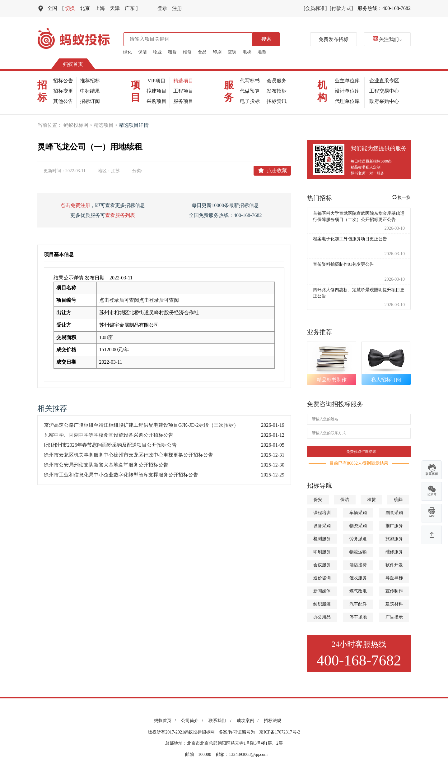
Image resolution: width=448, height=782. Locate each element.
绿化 (127, 52)
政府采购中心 (384, 101)
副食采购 (394, 512)
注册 (177, 8)
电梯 (247, 52)
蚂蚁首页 (73, 64)
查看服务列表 (120, 215)
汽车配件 (358, 604)
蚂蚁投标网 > (78, 125)
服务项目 (183, 101)
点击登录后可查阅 (119, 300)
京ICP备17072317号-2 (279, 732)
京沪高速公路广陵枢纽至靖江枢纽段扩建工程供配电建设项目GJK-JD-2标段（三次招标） (141, 425)
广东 (131, 8)
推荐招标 (90, 80)
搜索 (266, 39)
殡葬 (398, 499)
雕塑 (262, 52)
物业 (157, 52)
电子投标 (250, 101)
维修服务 (394, 552)
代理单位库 (347, 101)
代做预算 (250, 91)
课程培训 (322, 512)
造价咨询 (322, 578)
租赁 (172, 52)
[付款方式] (341, 8)
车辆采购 (358, 512)
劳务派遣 (358, 538)
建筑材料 (394, 604)
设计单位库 (347, 91)
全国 (52, 8)
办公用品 (322, 617)
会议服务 (322, 565)
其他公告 (63, 101)
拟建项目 (156, 91)
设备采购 (322, 525)
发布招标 (277, 91)
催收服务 (358, 578)
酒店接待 (358, 565)
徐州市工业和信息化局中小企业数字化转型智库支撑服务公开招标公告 (121, 474)
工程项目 (183, 91)
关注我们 (387, 39)
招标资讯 (277, 101)
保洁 (142, 52)
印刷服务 (322, 552)
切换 (68, 8)
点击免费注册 (75, 205)
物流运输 (358, 552)
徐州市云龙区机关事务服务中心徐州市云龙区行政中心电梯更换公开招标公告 (128, 455)
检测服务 (322, 538)
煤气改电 (358, 591)
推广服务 (394, 525)
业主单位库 (347, 80)
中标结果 (90, 91)
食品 (202, 52)
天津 (115, 8)
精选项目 (183, 80)
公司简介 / (193, 720)
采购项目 (156, 101)
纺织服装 (322, 604)
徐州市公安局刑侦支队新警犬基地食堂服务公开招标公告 (106, 464)
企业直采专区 (384, 80)
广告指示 (394, 617)
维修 (187, 52)
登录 (162, 8)
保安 (318, 499)
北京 (85, 8)
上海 (100, 8)
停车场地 (358, 617)
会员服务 (277, 80)
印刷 (217, 52)
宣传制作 (394, 591)
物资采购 (358, 525)
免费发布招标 (333, 39)
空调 (232, 52)
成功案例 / (249, 720)
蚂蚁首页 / (166, 720)
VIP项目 (156, 80)
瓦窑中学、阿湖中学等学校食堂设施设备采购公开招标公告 (108, 435)
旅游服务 (394, 538)
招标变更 (63, 91)
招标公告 (63, 80)
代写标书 (250, 80)
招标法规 (272, 720)
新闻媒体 (322, 591)
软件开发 (394, 565)
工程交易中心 (384, 91)
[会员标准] (315, 8)
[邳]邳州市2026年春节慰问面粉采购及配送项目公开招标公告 (110, 445)
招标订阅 (90, 101)
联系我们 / (221, 720)
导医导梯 (394, 578)
